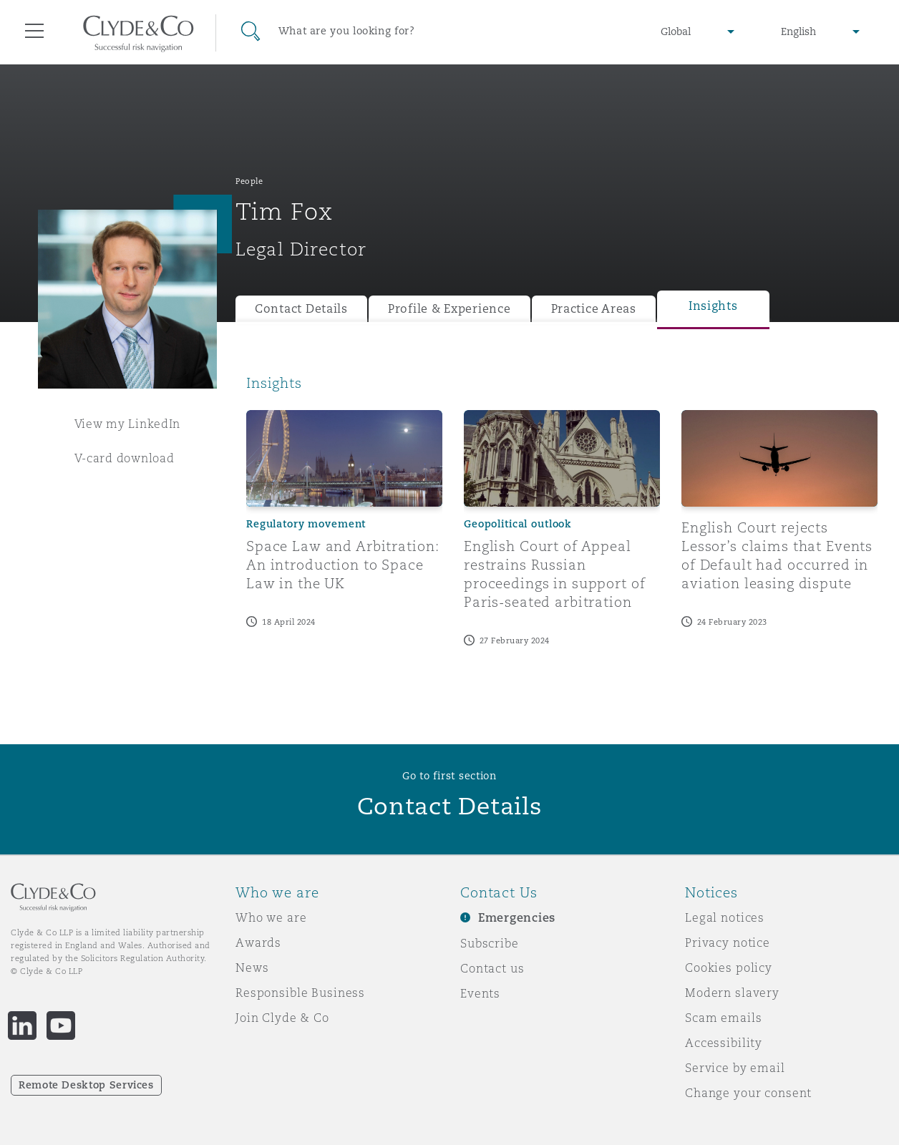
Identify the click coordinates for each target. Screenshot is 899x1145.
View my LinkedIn (127, 423)
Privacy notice (727, 942)
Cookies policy (728, 967)
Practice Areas (593, 308)
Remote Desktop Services (86, 1084)
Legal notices (724, 917)
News (251, 967)
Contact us (492, 968)
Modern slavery (732, 992)
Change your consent (748, 1093)
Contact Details (301, 308)
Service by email (735, 1068)
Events (480, 993)
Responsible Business (300, 992)
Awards (258, 942)
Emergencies (516, 917)
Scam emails (723, 1017)
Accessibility (723, 1043)
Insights (713, 305)
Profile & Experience (449, 308)
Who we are (271, 917)
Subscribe (489, 943)
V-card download (124, 458)
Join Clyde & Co (282, 1017)
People (249, 181)
